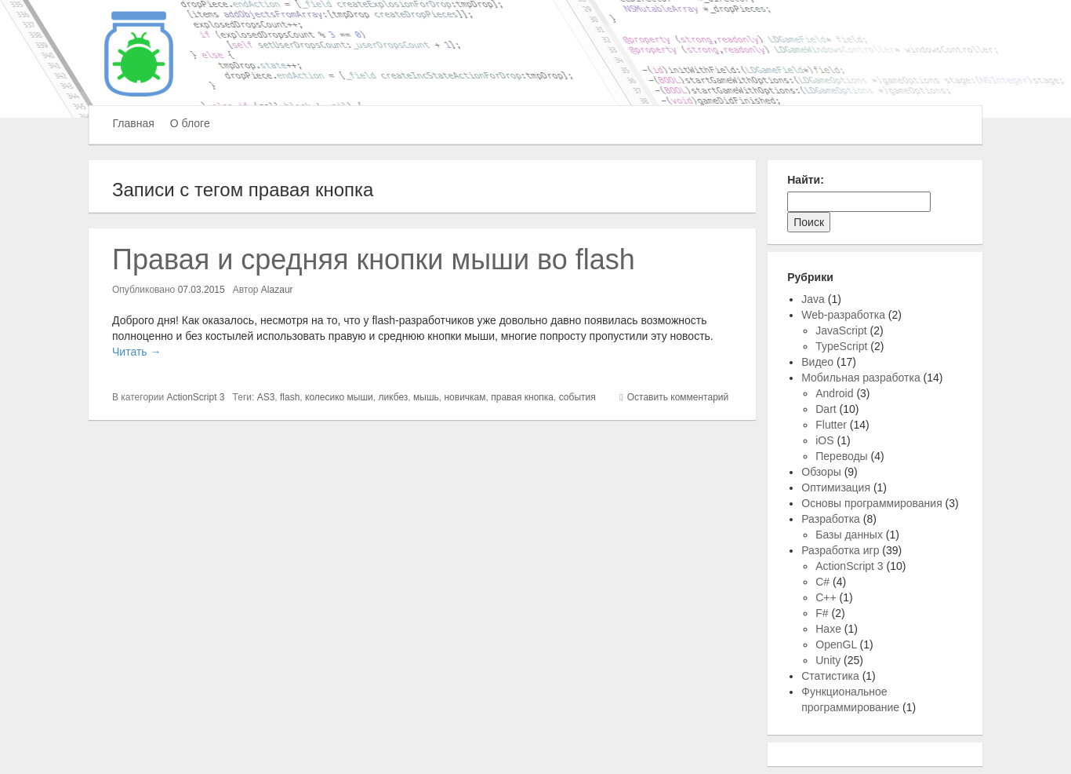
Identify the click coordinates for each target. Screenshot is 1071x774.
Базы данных (849, 534)
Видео (817, 362)
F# (821, 613)
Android (834, 393)
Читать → (136, 351)
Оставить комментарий (678, 397)
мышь (426, 397)
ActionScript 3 (196, 397)
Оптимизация (835, 487)
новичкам (464, 397)
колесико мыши (339, 397)
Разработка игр (840, 550)
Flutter (831, 424)
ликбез (393, 397)
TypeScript (841, 346)
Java (813, 299)
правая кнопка (522, 397)
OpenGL (835, 644)
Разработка (830, 519)
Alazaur (277, 289)
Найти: (805, 179)
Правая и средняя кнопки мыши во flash (373, 259)
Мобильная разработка (860, 377)
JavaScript (840, 330)
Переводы (841, 456)
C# (822, 581)
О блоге (190, 123)
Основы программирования (871, 503)
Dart (825, 409)
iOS (824, 440)
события (577, 397)
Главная (133, 123)
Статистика (830, 676)
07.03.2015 (201, 289)
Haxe (828, 628)
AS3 (266, 397)
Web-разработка (843, 315)
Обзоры (821, 471)
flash (290, 397)
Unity (827, 660)
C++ (825, 597)
